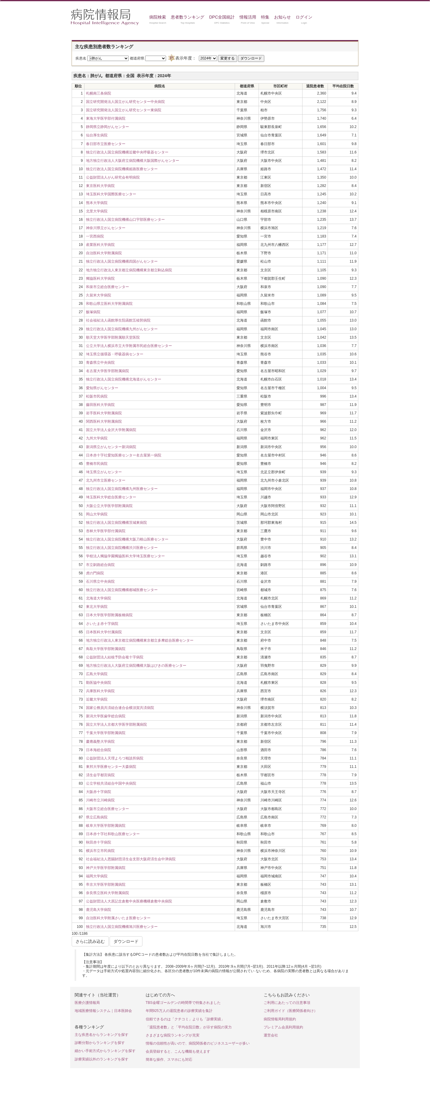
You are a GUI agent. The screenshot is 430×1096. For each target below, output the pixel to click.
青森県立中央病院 (100, 362)
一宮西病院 (95, 236)
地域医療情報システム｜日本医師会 (103, 1011)
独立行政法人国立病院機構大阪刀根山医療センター (127, 539)
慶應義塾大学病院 (100, 741)
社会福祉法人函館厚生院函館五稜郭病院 (118, 320)
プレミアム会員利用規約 (283, 1027)
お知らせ (282, 17)
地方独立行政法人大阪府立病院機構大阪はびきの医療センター (136, 665)
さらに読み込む (90, 941)
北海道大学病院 (98, 598)
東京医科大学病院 (100, 186)
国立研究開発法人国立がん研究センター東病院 (123, 110)
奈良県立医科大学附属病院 (107, 893)
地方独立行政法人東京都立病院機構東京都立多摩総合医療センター (140, 640)
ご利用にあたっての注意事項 (287, 1003)
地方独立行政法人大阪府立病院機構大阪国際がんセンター (132, 161)
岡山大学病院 (97, 514)
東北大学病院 (97, 607)
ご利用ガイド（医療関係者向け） (290, 1011)
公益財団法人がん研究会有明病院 (113, 177)
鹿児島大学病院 (98, 910)
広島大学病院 (97, 674)
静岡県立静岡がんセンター (107, 127)
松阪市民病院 (97, 396)
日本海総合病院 (98, 750)
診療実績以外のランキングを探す (101, 1059)
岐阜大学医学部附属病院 (105, 825)
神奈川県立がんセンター (105, 228)
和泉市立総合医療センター (107, 287)
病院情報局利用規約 (280, 1019)
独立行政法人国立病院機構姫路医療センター (122, 169)
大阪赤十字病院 (98, 792)
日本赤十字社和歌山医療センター (113, 834)
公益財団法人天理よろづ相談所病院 (114, 758)
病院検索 (157, 17)
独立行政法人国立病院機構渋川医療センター (122, 548)
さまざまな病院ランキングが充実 (172, 1035)
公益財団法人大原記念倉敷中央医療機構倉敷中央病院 (129, 901)
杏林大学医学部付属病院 (105, 531)
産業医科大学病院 (100, 245)
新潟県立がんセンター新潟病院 (111, 447)
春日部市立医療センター (105, 144)
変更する (227, 58)
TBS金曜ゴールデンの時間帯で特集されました (183, 1003)
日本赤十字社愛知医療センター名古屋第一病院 (123, 455)
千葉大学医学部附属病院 (105, 733)
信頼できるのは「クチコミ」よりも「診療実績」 (185, 1019)
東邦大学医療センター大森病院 (111, 767)
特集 (265, 17)
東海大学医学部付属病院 (105, 118)
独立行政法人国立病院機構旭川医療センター (122, 927)
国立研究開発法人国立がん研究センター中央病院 (125, 102)
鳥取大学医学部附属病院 (105, 649)
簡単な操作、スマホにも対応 (169, 1059)
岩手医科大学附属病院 (104, 413)
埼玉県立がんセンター (104, 472)
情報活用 (247, 17)
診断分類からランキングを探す (100, 1043)
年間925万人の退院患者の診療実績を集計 (179, 1011)
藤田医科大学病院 (100, 405)
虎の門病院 (95, 573)
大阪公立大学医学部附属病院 (109, 506)
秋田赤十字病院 (98, 842)
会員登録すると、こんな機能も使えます (178, 1051)
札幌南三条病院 (98, 93)
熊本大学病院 (97, 203)
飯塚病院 (93, 312)
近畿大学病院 (97, 699)
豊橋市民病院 (97, 464)
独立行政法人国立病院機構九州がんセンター (122, 329)
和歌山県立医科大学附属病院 (109, 304)
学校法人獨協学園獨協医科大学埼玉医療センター (125, 556)
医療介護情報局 (87, 1003)
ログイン (304, 17)
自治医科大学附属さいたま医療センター (118, 918)
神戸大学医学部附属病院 (105, 868)
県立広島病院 (97, 817)
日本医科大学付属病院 (104, 632)
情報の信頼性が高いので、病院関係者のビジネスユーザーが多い (198, 1043)
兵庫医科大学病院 (100, 691)
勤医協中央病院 (98, 683)
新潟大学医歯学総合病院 (105, 716)
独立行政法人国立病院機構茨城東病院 (116, 522)
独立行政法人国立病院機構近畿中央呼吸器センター (127, 152)
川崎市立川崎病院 (100, 800)
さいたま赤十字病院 (102, 624)
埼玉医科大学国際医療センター (111, 194)
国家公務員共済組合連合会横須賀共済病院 (120, 708)
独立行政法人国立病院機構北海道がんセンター (123, 379)
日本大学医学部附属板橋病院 (109, 615)
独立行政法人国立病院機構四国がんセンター (122, 261)
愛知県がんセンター (102, 388)
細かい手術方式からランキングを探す (105, 1051)
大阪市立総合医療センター (107, 809)
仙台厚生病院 (97, 135)
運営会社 (271, 1035)
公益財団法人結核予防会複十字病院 (114, 657)
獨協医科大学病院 (100, 278)
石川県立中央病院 (100, 581)
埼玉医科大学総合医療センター (111, 497)
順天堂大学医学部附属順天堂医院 (113, 337)
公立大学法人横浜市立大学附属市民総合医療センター (129, 346)
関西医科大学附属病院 (104, 421)
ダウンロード (251, 58)
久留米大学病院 (98, 295)
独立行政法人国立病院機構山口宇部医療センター (125, 219)
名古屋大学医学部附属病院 (107, 371)
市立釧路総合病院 (100, 565)
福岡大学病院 (97, 876)
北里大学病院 (97, 211)
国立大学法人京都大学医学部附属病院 (116, 724)
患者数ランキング (187, 17)
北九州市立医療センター (105, 480)
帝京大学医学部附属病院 (105, 884)
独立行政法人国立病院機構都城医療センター (122, 590)
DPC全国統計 (222, 17)
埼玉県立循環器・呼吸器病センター (114, 354)
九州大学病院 (97, 438)
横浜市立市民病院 (100, 851)
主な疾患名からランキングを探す (101, 1035)
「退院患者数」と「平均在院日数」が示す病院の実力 (189, 1027)
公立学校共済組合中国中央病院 (111, 783)
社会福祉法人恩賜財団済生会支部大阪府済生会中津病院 (131, 859)
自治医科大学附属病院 (104, 253)
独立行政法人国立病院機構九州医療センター (122, 489)
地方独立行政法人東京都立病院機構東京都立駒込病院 (129, 270)
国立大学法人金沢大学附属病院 (111, 430)
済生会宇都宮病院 (100, 775)
